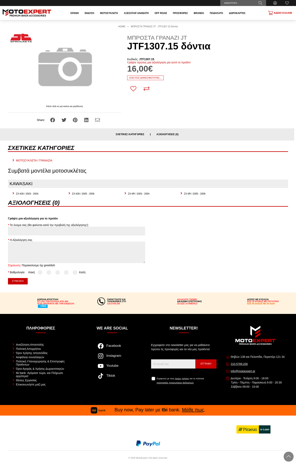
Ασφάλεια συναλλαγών (30, 357)
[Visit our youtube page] (112, 368)
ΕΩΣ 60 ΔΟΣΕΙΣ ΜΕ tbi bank (261, 303)
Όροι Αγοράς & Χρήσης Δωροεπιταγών (40, 368)
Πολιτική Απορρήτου (28, 348)
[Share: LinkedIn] (86, 119)
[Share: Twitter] (64, 119)
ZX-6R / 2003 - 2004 (138, 193)
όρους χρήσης (182, 378)
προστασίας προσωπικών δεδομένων (175, 382)
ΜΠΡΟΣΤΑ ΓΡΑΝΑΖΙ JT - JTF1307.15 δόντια (154, 26)
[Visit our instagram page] (112, 358)
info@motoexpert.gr (243, 371)
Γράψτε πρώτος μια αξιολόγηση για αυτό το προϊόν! (159, 62)
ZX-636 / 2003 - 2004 (27, 193)
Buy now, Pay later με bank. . (148, 409)
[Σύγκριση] (146, 89)
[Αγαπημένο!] (133, 89)
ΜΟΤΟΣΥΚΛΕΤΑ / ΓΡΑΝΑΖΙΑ (34, 160)
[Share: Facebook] (53, 119)
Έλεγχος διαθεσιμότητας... (145, 78)
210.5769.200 (239, 364)
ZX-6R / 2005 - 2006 (195, 193)
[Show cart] (280, 13)
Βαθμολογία (17, 272)
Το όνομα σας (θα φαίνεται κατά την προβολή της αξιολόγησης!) (49, 225)
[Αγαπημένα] (287, 3)
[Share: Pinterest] (75, 119)
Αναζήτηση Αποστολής (30, 344)
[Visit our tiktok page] (112, 378)
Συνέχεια (18, 281)
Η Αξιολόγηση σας (21, 240)
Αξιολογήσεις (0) (167, 134)
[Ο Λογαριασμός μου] (275, 3)
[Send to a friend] (97, 119)
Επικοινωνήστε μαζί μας (31, 384)
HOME (121, 26)
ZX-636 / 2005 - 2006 (83, 193)
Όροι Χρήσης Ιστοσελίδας (32, 353)
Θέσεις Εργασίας (26, 380)
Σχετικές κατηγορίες (130, 134)
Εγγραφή (206, 363)
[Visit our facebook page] (112, 348)
